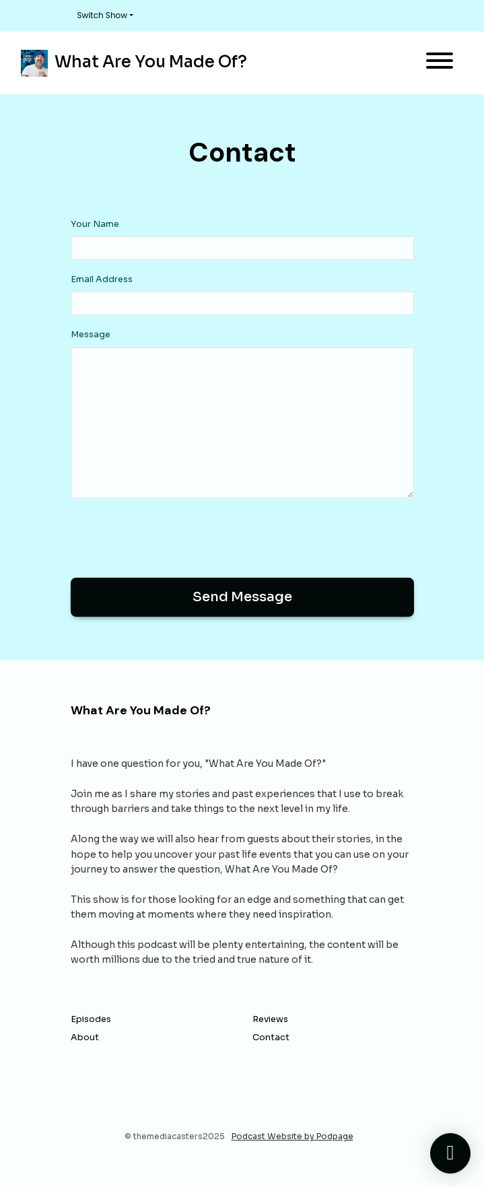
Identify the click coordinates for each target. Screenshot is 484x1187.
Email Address (102, 279)
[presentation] (173, 535)
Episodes (91, 1019)
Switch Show (102, 15)
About (85, 1037)
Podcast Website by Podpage (292, 1136)
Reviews (270, 1019)
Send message (242, 596)
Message (90, 334)
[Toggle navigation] (439, 62)
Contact (270, 1037)
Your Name (95, 224)
